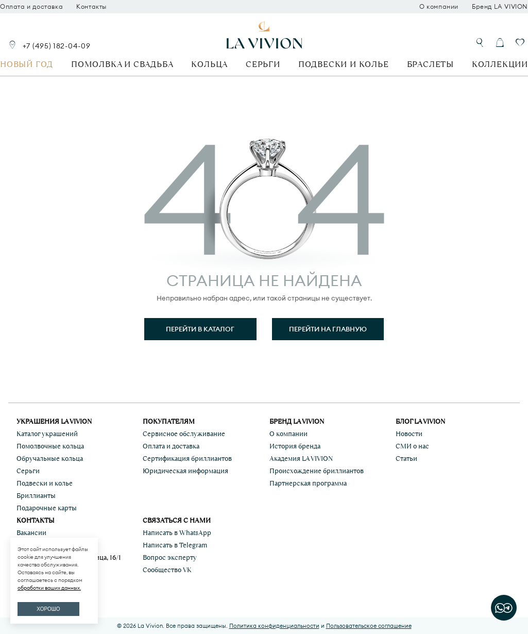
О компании (438, 7)
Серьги (263, 64)
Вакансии (31, 533)
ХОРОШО (48, 609)
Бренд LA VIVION (500, 7)
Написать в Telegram (175, 545)
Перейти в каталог (200, 329)
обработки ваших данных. (49, 588)
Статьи (406, 458)
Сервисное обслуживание (184, 434)
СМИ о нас (412, 446)
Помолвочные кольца (50, 446)
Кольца (209, 64)
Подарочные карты (46, 508)
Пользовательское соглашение (369, 625)
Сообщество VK (167, 570)
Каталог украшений (47, 434)
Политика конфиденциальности (274, 625)
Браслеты (430, 64)
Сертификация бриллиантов (187, 458)
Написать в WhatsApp (177, 533)
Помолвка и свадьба (122, 64)
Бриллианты (36, 495)
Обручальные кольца (49, 458)
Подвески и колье (343, 64)
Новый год (26, 64)
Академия (301, 458)
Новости (409, 434)
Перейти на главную (328, 329)
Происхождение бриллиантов (316, 471)
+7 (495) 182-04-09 (57, 46)
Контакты (91, 7)
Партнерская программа (308, 483)
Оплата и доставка (31, 7)
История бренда (294, 446)
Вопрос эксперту (170, 557)
